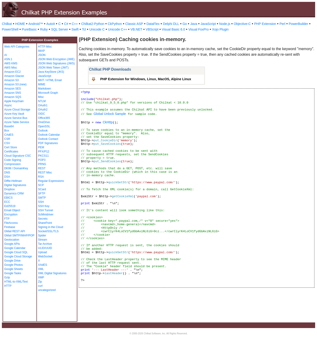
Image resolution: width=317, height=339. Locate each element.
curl (40, 285)
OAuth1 (43, 105)
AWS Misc (10, 67)
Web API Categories (16, 46)
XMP (41, 277)
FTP (7, 218)
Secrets (43, 218)
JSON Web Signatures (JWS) (56, 63)
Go (184, 24)
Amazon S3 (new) (15, 84)
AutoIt (50, 24)
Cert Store (10, 147)
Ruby (44, 29)
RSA (41, 176)
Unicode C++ (117, 29)
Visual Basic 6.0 (173, 29)
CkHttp (108, 122)
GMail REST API (14, 231)
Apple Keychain (14, 101)
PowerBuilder (298, 24)
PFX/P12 (43, 151)
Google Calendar (14, 248)
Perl (282, 24)
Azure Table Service (16, 122)
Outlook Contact (48, 139)
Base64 (9, 126)
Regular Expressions (51, 181)
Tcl (84, 29)
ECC (7, 202)
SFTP (41, 193)
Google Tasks (12, 273)
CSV (7, 143)
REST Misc (45, 172)
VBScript (152, 29)
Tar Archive (45, 244)
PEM (41, 147)
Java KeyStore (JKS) (51, 71)
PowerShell (10, 29)
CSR (7, 139)
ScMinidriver (45, 214)
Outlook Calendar (49, 134)
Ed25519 (9, 206)
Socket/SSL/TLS (48, 231)
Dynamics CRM (14, 193)
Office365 (44, 118)
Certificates (11, 151)
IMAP (41, 50)
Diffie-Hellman (13, 181)
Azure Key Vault (14, 113)
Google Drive (12, 260)
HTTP (7, 285)
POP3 (42, 160)
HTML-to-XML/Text (16, 281)
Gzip (7, 277)
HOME (20, 24)
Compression (12, 164)
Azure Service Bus (15, 118)
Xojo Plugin (220, 29)
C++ (75, 24)
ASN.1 (8, 59)
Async (8, 105)
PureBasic (29, 29)
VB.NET (136, 29)
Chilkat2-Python (92, 24)
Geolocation (11, 239)
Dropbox (9, 189)
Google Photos (13, 264)
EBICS (8, 197)
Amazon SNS (12, 92)
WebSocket (45, 256)
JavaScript (208, 24)
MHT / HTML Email (50, 80)
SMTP (42, 197)
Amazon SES (12, 88)
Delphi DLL (171, 24)
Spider (42, 235)
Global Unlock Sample (110, 114)
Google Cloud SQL (16, 252)
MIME (41, 84)
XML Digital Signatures (52, 273)
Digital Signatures (15, 185)
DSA (7, 176)
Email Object (12, 210)
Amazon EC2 (12, 71)
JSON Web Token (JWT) (53, 67)
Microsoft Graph (48, 92)
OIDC (41, 113)
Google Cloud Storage (18, 256)
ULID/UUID (45, 248)
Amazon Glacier (14, 76)
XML (41, 269)
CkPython (115, 24)
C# (66, 24)
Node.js (224, 24)
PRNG (42, 164)
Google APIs (12, 244)
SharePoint (45, 223)
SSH (41, 202)
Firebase (9, 227)
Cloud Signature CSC (17, 155)
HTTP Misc (45, 46)
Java (193, 24)
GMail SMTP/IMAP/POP (19, 235)
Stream (42, 239)
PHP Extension (265, 24)
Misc (41, 97)
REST (42, 168)
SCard (42, 189)
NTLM (42, 101)
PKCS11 (43, 155)
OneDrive (44, 122)
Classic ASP (134, 24)
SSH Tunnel (45, 210)
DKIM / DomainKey (16, 168)
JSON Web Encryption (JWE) (56, 59)
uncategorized (47, 290)
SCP (41, 185)
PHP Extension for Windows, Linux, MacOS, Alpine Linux (145, 79)
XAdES (42, 264)
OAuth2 (43, 109)
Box (6, 130)
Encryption (11, 214)
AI (5, 55)
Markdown (44, 88)
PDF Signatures (48, 143)
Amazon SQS (12, 97)
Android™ (35, 24)
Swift (74, 29)
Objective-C (242, 24)
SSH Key (44, 206)
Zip (40, 281)
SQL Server (59, 29)
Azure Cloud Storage (17, 109)
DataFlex (153, 24)
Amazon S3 (11, 80)
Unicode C (96, 29)
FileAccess (11, 223)
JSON (42, 55)
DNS (7, 172)
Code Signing (12, 160)
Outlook (43, 130)
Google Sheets (13, 269)
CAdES (8, 134)
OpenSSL (44, 126)
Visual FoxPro (198, 29)
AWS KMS (10, 63)
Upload (42, 252)
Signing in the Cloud (50, 227)
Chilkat (7, 24)
